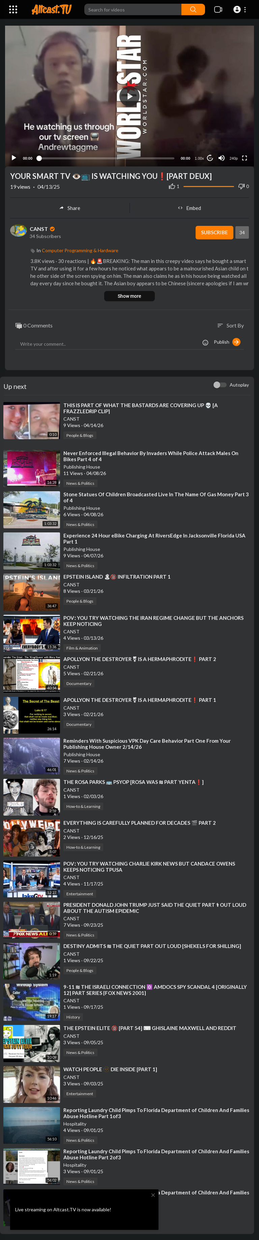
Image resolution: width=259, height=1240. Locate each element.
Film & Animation (82, 647)
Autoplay (239, 384)
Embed (189, 207)
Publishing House (81, 466)
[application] (129, 96)
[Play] (13, 157)
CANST (43, 228)
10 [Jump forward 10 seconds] (210, 157)
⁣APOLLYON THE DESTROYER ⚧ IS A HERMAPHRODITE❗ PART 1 (139, 699)
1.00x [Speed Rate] (199, 158)
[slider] (106, 157)
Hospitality (74, 1123)
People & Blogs (79, 434)
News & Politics (80, 482)
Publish (227, 341)
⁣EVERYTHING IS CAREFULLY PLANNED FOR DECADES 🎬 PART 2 (139, 822)
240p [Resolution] (234, 158)
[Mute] (221, 157)
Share (69, 207)
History (73, 1016)
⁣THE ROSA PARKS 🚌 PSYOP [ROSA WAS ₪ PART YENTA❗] (133, 781)
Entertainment (79, 893)
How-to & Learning (83, 805)
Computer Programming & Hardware (80, 250)
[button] (240, 9)
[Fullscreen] (244, 157)
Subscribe (214, 232)
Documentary (78, 682)
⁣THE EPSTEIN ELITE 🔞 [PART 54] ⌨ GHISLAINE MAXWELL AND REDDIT (149, 1027)
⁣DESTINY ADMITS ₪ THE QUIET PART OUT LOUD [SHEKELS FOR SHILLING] (152, 945)
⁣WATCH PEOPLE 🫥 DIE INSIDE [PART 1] (110, 1068)
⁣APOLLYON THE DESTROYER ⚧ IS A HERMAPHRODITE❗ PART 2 (139, 658)
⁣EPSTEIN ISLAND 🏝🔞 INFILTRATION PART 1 (117, 576)
